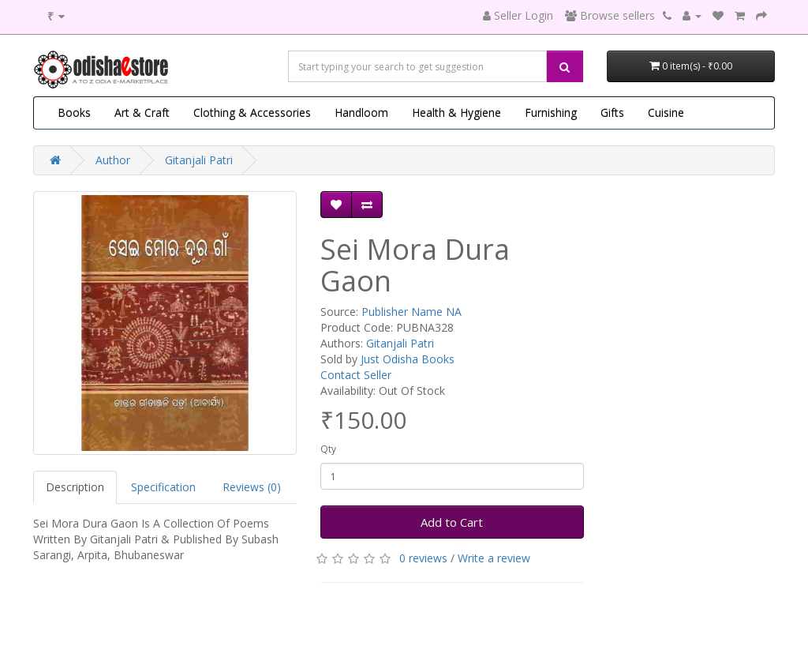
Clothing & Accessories (252, 112)
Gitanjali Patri (199, 159)
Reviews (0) (252, 486)
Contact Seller (355, 374)
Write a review (494, 557)
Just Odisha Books (407, 358)
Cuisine (666, 112)
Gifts (612, 112)
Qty (328, 449)
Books (74, 112)
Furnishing (551, 112)
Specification (163, 486)
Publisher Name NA (411, 311)
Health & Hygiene (456, 112)
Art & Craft (142, 112)
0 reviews (423, 557)
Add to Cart (452, 522)
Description (75, 486)
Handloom (361, 112)
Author (112, 159)
